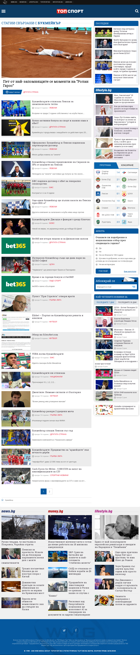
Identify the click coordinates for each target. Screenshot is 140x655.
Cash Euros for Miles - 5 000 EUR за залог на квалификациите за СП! (57, 470)
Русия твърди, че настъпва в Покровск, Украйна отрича (18, 543)
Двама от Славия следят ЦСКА (125, 371)
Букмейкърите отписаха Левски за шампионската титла (52, 102)
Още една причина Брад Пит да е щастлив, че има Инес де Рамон (126, 556)
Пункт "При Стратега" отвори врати (53, 296)
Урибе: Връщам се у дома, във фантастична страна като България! (125, 42)
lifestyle (103, 90)
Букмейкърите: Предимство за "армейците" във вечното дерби (60, 451)
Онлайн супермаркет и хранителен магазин (124, 407)
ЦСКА (51, 264)
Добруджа (128, 179)
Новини (14, 2)
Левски (53, 108)
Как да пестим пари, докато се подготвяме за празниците (125, 108)
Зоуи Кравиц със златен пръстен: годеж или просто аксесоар (125, 570)
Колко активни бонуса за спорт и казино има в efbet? (60, 121)
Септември (129, 172)
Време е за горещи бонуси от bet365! (53, 277)
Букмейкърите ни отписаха (48, 373)
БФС (51, 187)
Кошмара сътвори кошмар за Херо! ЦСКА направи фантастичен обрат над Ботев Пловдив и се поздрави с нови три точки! (116, 358)
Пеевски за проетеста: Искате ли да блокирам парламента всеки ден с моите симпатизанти (22, 556)
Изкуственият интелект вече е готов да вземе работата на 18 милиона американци (69, 544)
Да (98, 248)
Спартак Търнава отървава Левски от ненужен (123, 343)
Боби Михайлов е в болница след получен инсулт (124, 383)
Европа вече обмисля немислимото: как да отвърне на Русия (33, 604)
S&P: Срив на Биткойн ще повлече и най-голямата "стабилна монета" (80, 557)
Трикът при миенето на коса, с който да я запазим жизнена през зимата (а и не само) (125, 143)
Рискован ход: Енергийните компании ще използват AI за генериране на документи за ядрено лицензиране (69, 608)
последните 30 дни (127, 302)
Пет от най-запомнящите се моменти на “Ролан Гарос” (45, 83)
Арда (126, 222)
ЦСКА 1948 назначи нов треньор (125, 393)
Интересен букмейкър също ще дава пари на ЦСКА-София (58, 259)
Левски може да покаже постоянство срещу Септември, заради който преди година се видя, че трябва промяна (125, 66)
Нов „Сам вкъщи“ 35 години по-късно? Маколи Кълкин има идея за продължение (124, 98)
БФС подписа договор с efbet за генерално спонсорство (56, 182)
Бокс (51, 223)
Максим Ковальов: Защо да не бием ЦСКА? (125, 52)
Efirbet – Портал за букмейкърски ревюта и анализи (57, 316)
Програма (105, 165)
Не (98, 252)
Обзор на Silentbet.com (45, 334)
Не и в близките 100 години (109, 255)
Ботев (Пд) (103, 179)
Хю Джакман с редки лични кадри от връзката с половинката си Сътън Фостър (126, 585)
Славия (101, 208)
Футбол (53, 322)
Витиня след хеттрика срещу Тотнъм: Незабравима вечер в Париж (124, 32)
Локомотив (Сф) (103, 186)
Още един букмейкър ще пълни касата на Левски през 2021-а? (61, 201)
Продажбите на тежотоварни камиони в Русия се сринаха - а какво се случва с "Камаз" (68, 589)
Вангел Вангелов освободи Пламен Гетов (125, 319)
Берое (127, 201)
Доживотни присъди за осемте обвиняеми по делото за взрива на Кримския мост (33, 587)
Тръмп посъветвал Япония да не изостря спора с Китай (33, 572)
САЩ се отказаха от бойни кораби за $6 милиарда (80, 571)
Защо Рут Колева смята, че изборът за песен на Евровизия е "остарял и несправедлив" (125, 120)
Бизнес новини (23, 2)
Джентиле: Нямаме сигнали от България (56, 392)
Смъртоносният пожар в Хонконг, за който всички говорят (126, 130)
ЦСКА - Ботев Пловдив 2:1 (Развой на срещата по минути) (125, 309)
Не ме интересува (105, 264)
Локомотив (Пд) (105, 201)
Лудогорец (103, 222)
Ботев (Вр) (128, 186)
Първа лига (55, 300)
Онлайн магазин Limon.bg (68, 2)
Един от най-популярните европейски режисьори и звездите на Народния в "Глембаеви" (115, 544)
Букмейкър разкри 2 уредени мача (53, 411)
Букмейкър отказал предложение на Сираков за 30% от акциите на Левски (61, 163)
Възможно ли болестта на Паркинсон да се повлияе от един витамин (125, 154)
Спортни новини (45, 2)
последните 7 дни (105, 302)
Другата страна (30, 92)
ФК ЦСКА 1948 (104, 215)
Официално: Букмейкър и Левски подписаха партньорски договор (58, 144)
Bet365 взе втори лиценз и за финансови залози (60, 238)
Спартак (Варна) (101, 172)
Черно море (127, 215)
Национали (56, 377)
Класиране (127, 165)
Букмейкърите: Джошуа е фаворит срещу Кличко (61, 219)
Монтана (128, 208)
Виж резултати (130, 271)
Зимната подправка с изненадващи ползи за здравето (126, 600)
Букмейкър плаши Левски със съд (52, 430)
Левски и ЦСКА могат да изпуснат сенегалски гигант (125, 77)
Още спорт (55, 281)
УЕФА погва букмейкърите (48, 353)
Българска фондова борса (58, 2)
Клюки (33, 2)
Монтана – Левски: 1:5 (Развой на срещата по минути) (124, 331)
